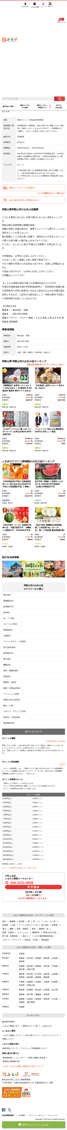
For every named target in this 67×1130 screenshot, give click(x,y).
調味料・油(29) (9, 682)
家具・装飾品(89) (10, 670)
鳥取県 (4, 546)
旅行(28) (7, 595)
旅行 (4, 921)
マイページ (43, 5)
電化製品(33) (8, 723)
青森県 (22, 958)
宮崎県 (22, 1002)
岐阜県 (30, 977)
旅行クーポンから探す (25, 106)
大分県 (55, 999)
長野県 (22, 977)
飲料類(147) (8, 653)
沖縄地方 (5, 1007)
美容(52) (7, 676)
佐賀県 (30, 999)
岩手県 (30, 958)
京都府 (38, 982)
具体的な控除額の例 (10, 1061)
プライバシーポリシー (37, 1115)
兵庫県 (55, 982)
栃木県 (30, 966)
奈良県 (22, 985)
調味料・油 (43, 929)
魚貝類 (21, 921)
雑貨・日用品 (8, 932)
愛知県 (46, 977)
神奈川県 (31, 969)
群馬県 (38, 966)
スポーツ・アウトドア (11, 940)
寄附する (50, 5)
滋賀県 (30, 982)
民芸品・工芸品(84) (11, 717)
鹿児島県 (31, 1002)
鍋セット (26, 936)
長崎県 (38, 999)
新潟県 (37, 503)
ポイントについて (50, 1035)
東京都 (22, 969)
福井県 (46, 974)
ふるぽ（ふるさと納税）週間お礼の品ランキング (23, 1066)
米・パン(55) (8, 618)
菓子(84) (7, 659)
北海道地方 (6, 500)
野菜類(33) (7, 630)
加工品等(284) (9, 647)
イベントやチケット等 (28, 925)
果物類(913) (8, 601)
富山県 (30, 974)
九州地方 (5, 999)
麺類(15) (7, 665)
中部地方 (38, 500)
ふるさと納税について (11, 1035)
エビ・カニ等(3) (10, 624)
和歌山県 (5, 407)
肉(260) (6, 612)
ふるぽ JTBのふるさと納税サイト (11, 50)
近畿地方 (5, 404)
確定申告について (10, 1048)
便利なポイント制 (30, 1026)
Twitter (9, 1109)
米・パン (37, 921)
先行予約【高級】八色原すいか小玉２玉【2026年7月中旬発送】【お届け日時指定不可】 (49, 484)
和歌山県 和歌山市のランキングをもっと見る (45, 365)
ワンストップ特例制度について (34, 1048)
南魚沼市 (43, 503)
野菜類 (5, 925)
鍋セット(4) (8, 705)
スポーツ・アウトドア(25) (14, 711)
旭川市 (10, 503)
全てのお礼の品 (58, 106)
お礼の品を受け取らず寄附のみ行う (24, 200)
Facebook (3, 1109)
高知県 (46, 994)
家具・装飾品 (22, 929)
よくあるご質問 (35, 5)
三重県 (22, 982)
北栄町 (10, 546)
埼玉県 (46, 966)
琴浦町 (42, 546)
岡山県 (38, 990)
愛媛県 (38, 994)
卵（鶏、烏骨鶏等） (10, 936)
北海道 (4, 503)
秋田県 (46, 958)
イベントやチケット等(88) (14, 641)
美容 (33, 929)
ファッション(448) (11, 694)
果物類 (12, 921)
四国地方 (5, 994)
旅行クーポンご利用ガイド (42, 106)
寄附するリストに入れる (35, 1124)
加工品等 (45, 925)
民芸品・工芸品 (31, 940)
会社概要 (21, 1115)
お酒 (13, 925)
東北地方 (5, 958)
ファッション (22, 932)
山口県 (55, 990)
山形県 (55, 958)
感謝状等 (35, 932)
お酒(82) (7, 636)
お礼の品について (32, 1035)
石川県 (38, 974)
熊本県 (46, 999)
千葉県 (55, 966)
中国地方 (5, 544)
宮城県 (38, 958)
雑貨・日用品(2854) (11, 688)
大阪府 (46, 982)
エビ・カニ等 (50, 921)
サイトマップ (53, 1115)
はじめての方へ (25, 5)
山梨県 (55, 974)
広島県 (46, 990)
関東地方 (5, 966)
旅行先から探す (8, 106)
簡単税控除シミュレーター (13, 1058)
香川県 (30, 994)
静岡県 (38, 977)
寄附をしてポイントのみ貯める (22, 188)
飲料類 (55, 925)
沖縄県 (22, 1007)
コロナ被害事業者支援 (43, 936)
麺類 (11, 929)
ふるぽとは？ (47, 1026)
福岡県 (22, 999)
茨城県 (22, 966)
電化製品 (45, 940)
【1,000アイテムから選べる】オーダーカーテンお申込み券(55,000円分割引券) (17, 431)
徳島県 (22, 994)
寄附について (8, 1039)
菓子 (4, 929)
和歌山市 (13, 407)
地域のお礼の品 (49, 932)
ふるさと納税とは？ (10, 1026)
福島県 (22, 961)
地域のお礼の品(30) (11, 700)
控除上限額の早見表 (36, 1058)
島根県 (30, 990)
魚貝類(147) (8, 606)
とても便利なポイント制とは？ (52, 193)
